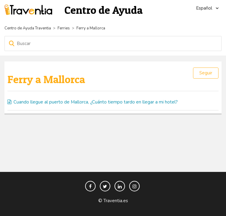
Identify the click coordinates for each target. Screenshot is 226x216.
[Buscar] (113, 43)
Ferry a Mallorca (90, 28)
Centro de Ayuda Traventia (27, 28)
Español (204, 8)
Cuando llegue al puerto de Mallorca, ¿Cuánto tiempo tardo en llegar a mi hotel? (95, 102)
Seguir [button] (205, 73)
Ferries (64, 28)
